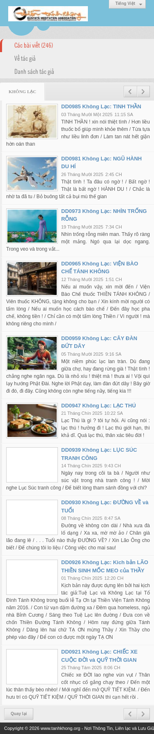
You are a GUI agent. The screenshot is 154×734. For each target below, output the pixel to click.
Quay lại (19, 713)
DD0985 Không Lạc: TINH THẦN (101, 106)
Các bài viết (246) (33, 44)
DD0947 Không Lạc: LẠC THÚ (98, 405)
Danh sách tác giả (34, 70)
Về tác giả (25, 57)
